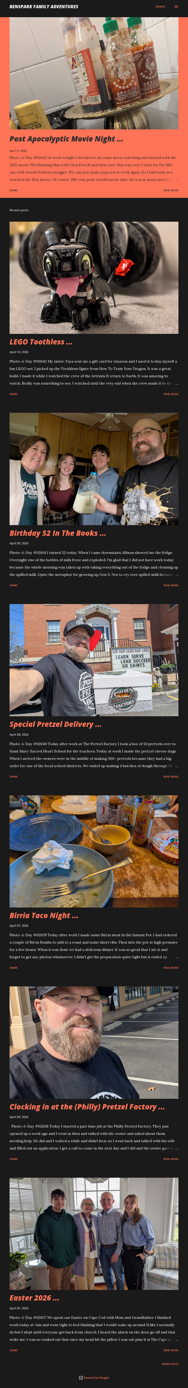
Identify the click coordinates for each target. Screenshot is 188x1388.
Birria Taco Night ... (44, 915)
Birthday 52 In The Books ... (58, 533)
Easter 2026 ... (34, 1298)
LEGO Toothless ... (41, 342)
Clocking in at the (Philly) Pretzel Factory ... (87, 1107)
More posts (170, 1364)
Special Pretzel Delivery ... (56, 724)
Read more (171, 190)
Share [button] (14, 190)
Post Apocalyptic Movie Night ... (67, 139)
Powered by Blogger (94, 1377)
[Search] (160, 6)
